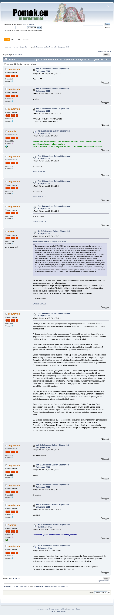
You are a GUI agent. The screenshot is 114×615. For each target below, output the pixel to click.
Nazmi (11, 231)
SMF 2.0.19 (40, 609)
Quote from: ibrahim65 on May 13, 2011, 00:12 (49, 242)
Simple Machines (60, 609)
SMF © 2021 (50, 609)
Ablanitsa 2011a (39, 197)
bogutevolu (14, 69)
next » (108, 51)
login (24, 24)
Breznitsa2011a (39, 222)
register (31, 24)
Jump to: (91, 592)
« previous (102, 51)
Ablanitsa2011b (39, 172)
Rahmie (12, 131)
